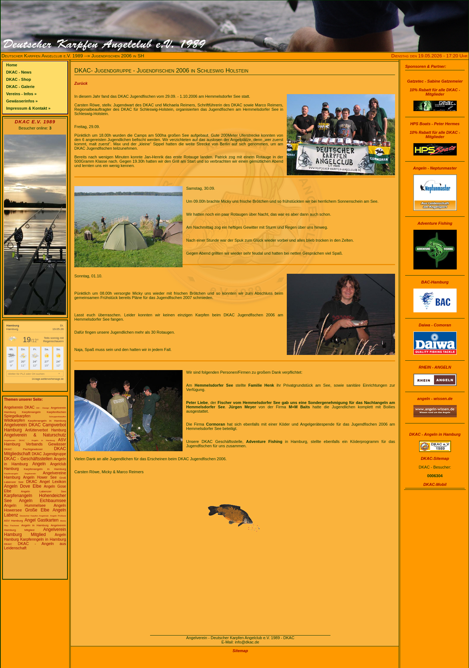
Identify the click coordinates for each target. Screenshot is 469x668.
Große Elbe (37, 510)
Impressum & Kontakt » (28, 108)
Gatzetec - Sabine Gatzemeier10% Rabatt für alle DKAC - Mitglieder (435, 87)
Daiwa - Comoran (435, 325)
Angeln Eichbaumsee (42, 500)
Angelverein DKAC (19, 407)
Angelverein (10, 440)
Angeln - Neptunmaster (435, 168)
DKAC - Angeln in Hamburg (37, 440)
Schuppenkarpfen (57, 417)
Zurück (81, 83)
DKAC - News (18, 72)
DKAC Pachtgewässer (23, 449)
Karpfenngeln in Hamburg (43, 539)
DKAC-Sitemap (435, 458)
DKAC (8, 544)
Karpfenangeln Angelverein (20, 474)
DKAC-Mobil (434, 484)
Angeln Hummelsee (25, 505)
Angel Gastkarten (41, 520)
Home (11, 65)
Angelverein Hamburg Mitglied (35, 532)
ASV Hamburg (13, 520)
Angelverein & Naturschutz (35, 435)
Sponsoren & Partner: (425, 66)
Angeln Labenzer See (43, 491)
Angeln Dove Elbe (22, 486)
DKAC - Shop (18, 79)
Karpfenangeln (31, 412)
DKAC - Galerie (20, 86)
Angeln (38, 463)
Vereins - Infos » (21, 94)
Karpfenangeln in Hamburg (47, 420)
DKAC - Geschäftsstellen (28, 458)
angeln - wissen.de (435, 398)
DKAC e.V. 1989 (35, 121)
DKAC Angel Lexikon (46, 481)
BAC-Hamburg (435, 282)
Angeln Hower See (40, 477)
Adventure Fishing (434, 223)
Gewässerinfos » (22, 101)
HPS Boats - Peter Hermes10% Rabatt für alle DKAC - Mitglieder (435, 130)
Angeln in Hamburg (34, 525)
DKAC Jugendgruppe (49, 454)
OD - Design (42, 408)
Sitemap (240, 651)
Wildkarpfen (14, 420)
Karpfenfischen (56, 412)
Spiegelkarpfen (17, 416)
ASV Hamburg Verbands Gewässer (35, 442)
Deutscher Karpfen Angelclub (34, 516)
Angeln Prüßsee (58, 516)
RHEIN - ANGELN (434, 367)
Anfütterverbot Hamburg (45, 430)
